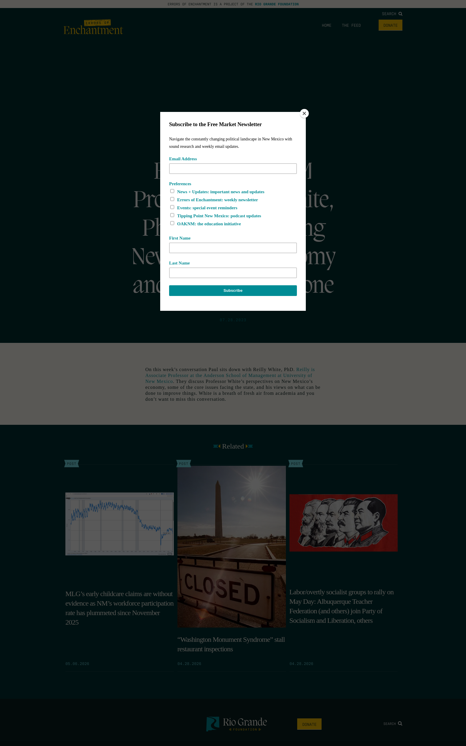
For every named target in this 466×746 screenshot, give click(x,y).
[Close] (304, 113)
